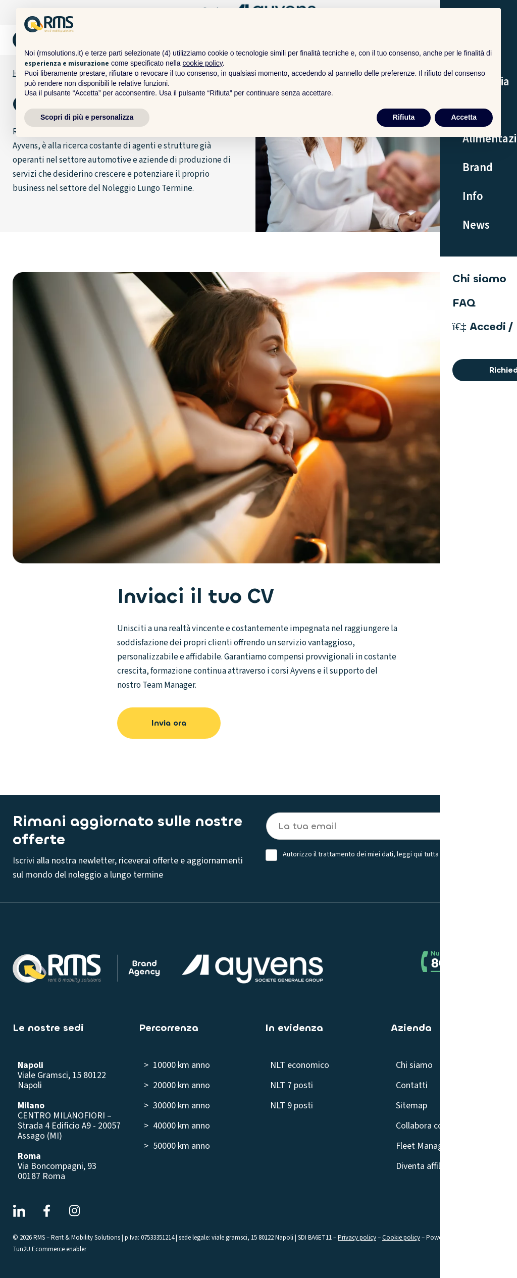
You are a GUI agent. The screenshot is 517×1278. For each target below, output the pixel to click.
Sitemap (411, 1105)
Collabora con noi (428, 1125)
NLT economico (299, 1065)
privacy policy (468, 854)
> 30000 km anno (177, 1105)
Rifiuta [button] (404, 117)
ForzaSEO (473, 1237)
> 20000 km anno (177, 1085)
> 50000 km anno (177, 1146)
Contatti (412, 1085)
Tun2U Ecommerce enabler (49, 1249)
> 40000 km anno (177, 1125)
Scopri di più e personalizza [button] (86, 117)
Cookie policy (401, 1237)
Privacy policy (357, 1237)
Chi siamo (414, 1065)
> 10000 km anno (177, 1065)
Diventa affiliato (425, 1166)
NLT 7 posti (291, 1085)
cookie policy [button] (203, 63)
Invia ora (168, 723)
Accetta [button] (464, 117)
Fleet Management (432, 1146)
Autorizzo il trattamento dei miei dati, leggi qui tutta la (386, 854)
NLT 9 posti (291, 1105)
